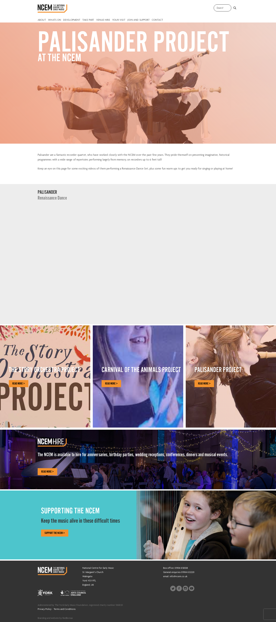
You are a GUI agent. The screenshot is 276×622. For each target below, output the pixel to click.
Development (71, 20)
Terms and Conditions (65, 609)
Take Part (88, 20)
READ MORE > (18, 383)
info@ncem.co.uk (178, 576)
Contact (157, 20)
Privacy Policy (45, 609)
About (42, 20)
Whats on (54, 20)
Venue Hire (103, 20)
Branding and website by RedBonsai (55, 618)
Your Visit (118, 20)
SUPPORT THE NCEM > (55, 533)
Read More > (47, 471)
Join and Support (138, 20)
